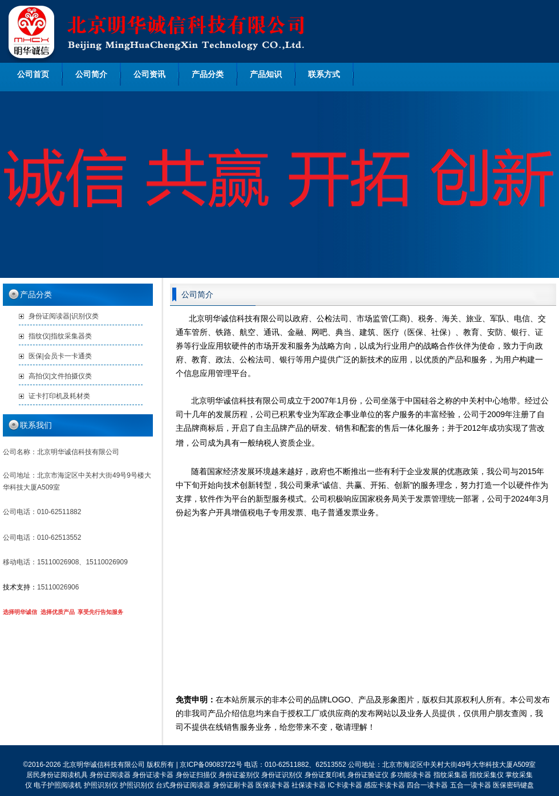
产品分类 (208, 74)
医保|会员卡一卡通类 (60, 356)
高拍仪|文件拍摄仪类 (60, 376)
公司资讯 (149, 74)
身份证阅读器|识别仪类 (64, 316)
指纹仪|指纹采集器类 (60, 336)
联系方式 (324, 74)
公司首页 (33, 74)
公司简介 (91, 74)
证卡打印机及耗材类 (59, 396)
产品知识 (266, 74)
